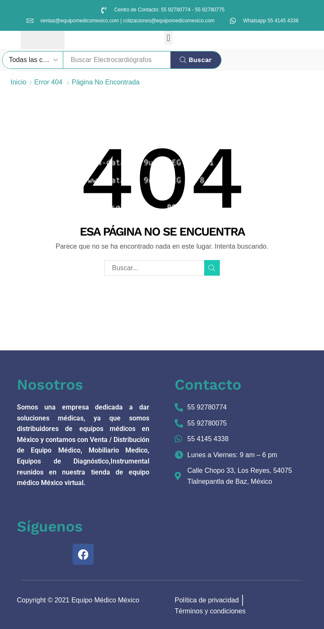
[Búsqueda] (195, 60)
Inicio (18, 82)
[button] (169, 38)
